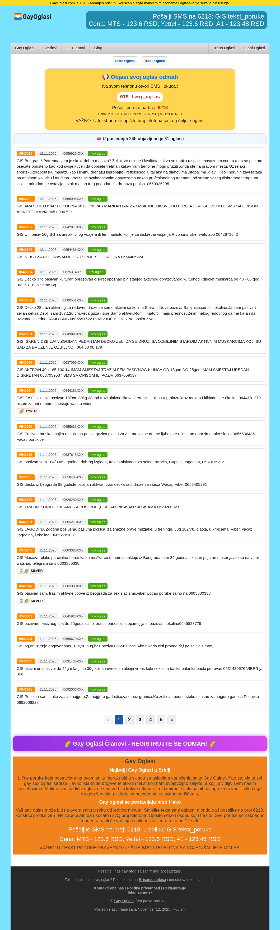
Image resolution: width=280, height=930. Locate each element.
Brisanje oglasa (152, 880)
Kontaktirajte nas (109, 888)
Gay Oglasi (24, 48)
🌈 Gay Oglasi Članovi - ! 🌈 (140, 743)
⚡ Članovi (75, 48)
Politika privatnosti (143, 888)
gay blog (129, 871)
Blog (98, 48)
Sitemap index (140, 892)
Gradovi (50, 48)
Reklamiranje (174, 888)
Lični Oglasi (254, 48)
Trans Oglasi (224, 48)
